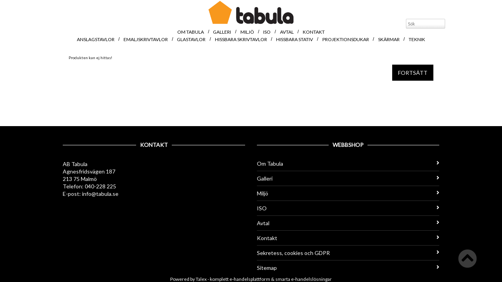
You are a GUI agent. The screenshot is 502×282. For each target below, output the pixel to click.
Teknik (417, 39)
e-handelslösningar (311, 279)
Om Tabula (190, 32)
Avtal (287, 32)
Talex (201, 279)
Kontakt (314, 32)
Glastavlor (191, 39)
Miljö (247, 32)
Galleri (222, 32)
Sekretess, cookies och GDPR (348, 252)
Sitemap (348, 267)
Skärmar (389, 39)
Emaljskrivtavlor (146, 39)
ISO (267, 32)
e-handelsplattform (249, 279)
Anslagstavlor (96, 39)
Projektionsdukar (345, 39)
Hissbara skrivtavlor (241, 39)
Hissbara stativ (294, 39)
